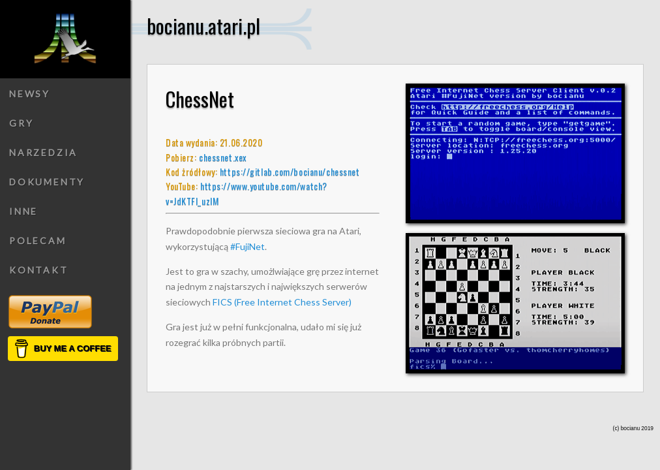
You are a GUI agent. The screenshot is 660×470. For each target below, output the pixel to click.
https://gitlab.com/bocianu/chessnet (290, 171)
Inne (23, 211)
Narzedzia (43, 152)
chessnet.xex (223, 157)
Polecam (38, 240)
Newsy (29, 93)
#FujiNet (247, 246)
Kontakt (38, 269)
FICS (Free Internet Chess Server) (282, 301)
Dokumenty (47, 181)
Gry (21, 123)
